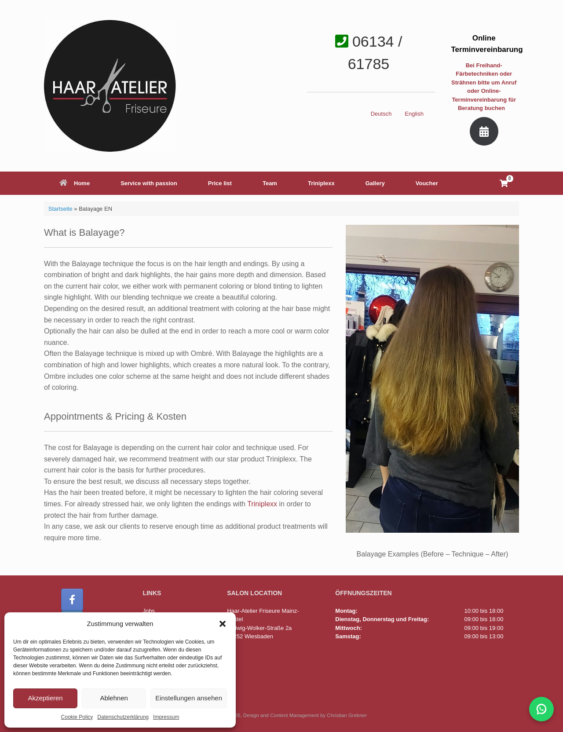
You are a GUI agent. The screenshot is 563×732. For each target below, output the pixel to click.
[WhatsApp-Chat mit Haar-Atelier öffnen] (541, 709)
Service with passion (149, 183)
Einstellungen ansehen (188, 698)
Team (270, 183)
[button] (222, 623)
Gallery (375, 183)
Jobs (148, 610)
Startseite (60, 208)
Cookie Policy (77, 717)
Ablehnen (114, 698)
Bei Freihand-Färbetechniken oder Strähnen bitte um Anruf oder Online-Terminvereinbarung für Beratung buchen (483, 87)
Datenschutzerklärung (123, 717)
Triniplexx (321, 183)
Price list (220, 183)
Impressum (166, 717)
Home (74, 183)
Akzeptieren (45, 698)
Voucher (427, 183)
